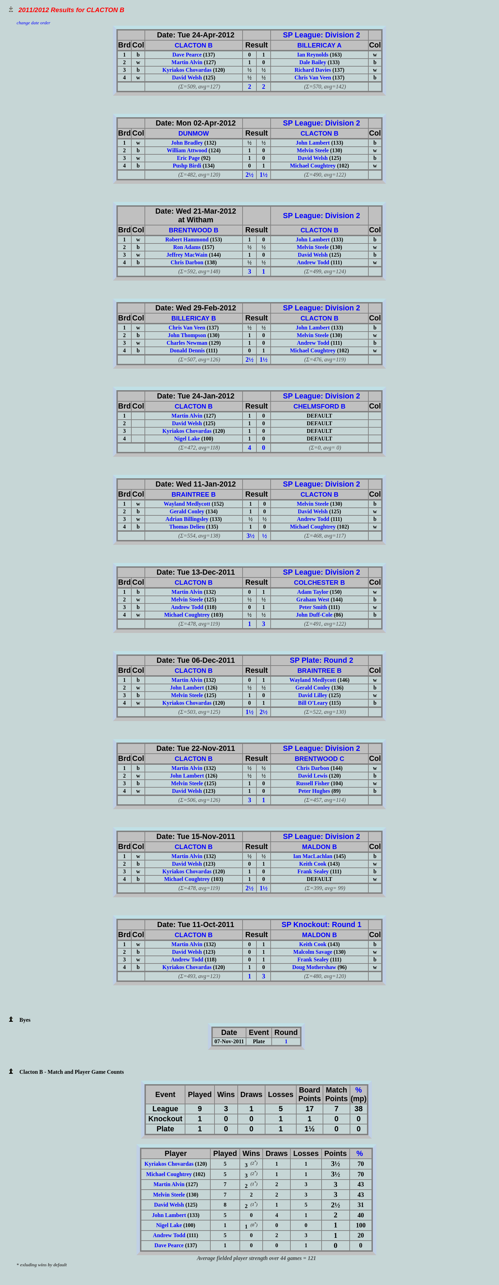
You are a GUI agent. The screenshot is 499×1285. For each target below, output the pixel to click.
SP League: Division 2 (319, 35)
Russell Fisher (312, 783)
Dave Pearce (187, 55)
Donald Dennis (187, 350)
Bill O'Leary (313, 703)
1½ (263, 174)
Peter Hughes (314, 791)
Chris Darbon (186, 262)
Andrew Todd (313, 262)
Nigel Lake (187, 439)
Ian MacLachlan (312, 856)
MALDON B (319, 846)
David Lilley (312, 695)
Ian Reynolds (312, 55)
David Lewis (312, 776)
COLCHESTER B (319, 582)
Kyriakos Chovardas (187, 70)
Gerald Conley (187, 511)
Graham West (312, 599)
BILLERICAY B (194, 318)
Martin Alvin (187, 62)
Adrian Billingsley (187, 519)
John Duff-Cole (314, 615)
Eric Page (188, 158)
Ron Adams (187, 247)
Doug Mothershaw (314, 967)
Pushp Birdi (187, 166)
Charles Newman (187, 343)
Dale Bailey (312, 62)
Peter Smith (313, 607)
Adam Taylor (313, 592)
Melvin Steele (313, 150)
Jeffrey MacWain (186, 255)
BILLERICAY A (319, 45)
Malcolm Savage (312, 952)
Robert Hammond (187, 239)
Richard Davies (313, 70)
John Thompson (187, 335)
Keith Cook (312, 864)
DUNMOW (193, 133)
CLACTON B (194, 45)
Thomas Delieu (187, 527)
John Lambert (313, 143)
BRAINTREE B (194, 494)
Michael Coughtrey (313, 166)
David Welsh (187, 77)
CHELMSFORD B (319, 406)
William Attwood (187, 150)
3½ (250, 535)
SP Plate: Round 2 (319, 660)
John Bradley (187, 143)
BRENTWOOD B (193, 230)
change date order (33, 22)
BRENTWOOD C (319, 758)
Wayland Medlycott (187, 504)
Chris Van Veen (313, 77)
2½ (249, 174)
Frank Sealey (313, 871)
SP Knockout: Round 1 (320, 924)
